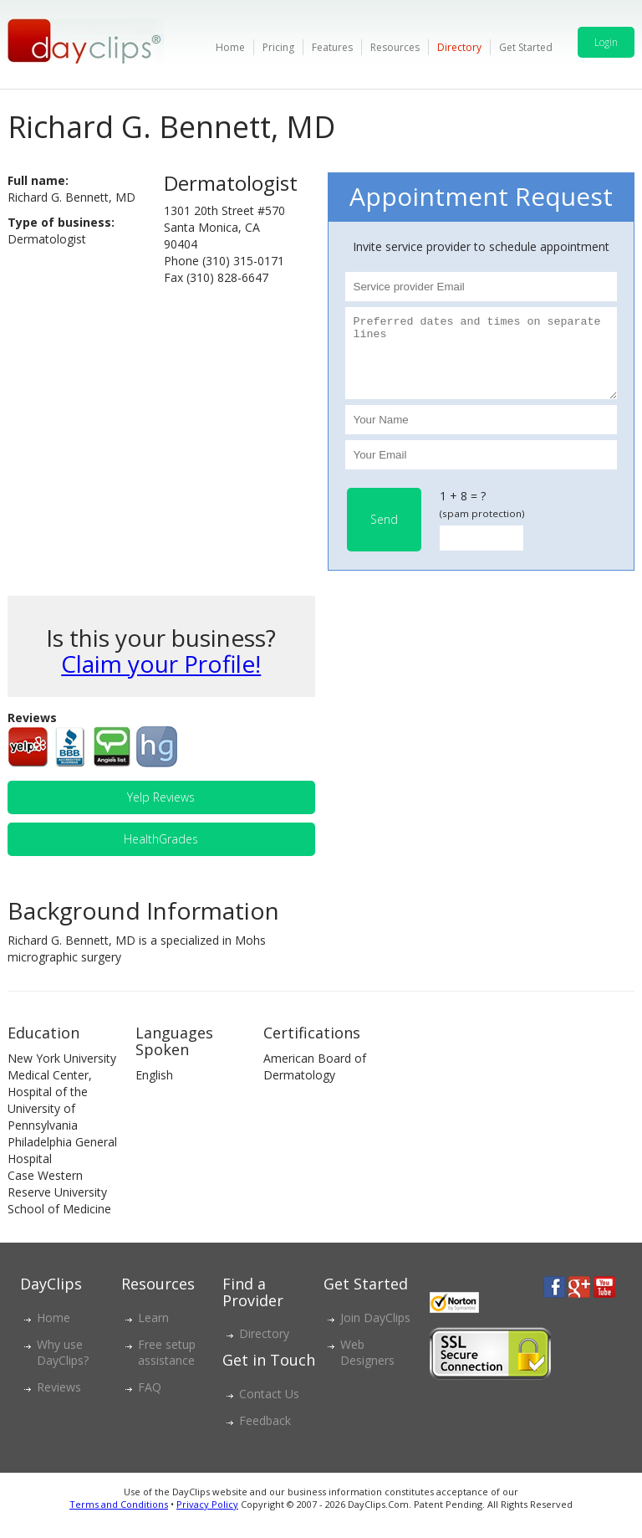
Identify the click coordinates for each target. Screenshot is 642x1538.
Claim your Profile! (161, 679)
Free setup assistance (167, 1367)
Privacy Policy (207, 1519)
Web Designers (367, 1367)
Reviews (59, 1402)
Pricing (278, 47)
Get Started (526, 47)
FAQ (149, 1402)
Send (384, 534)
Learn (153, 1333)
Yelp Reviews (161, 812)
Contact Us (269, 1409)
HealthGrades (161, 854)
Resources (395, 47)
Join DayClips (375, 1333)
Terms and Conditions (118, 1519)
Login (606, 42)
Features (332, 47)
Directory (459, 47)
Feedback (265, 1435)
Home (230, 47)
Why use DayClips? (63, 1367)
